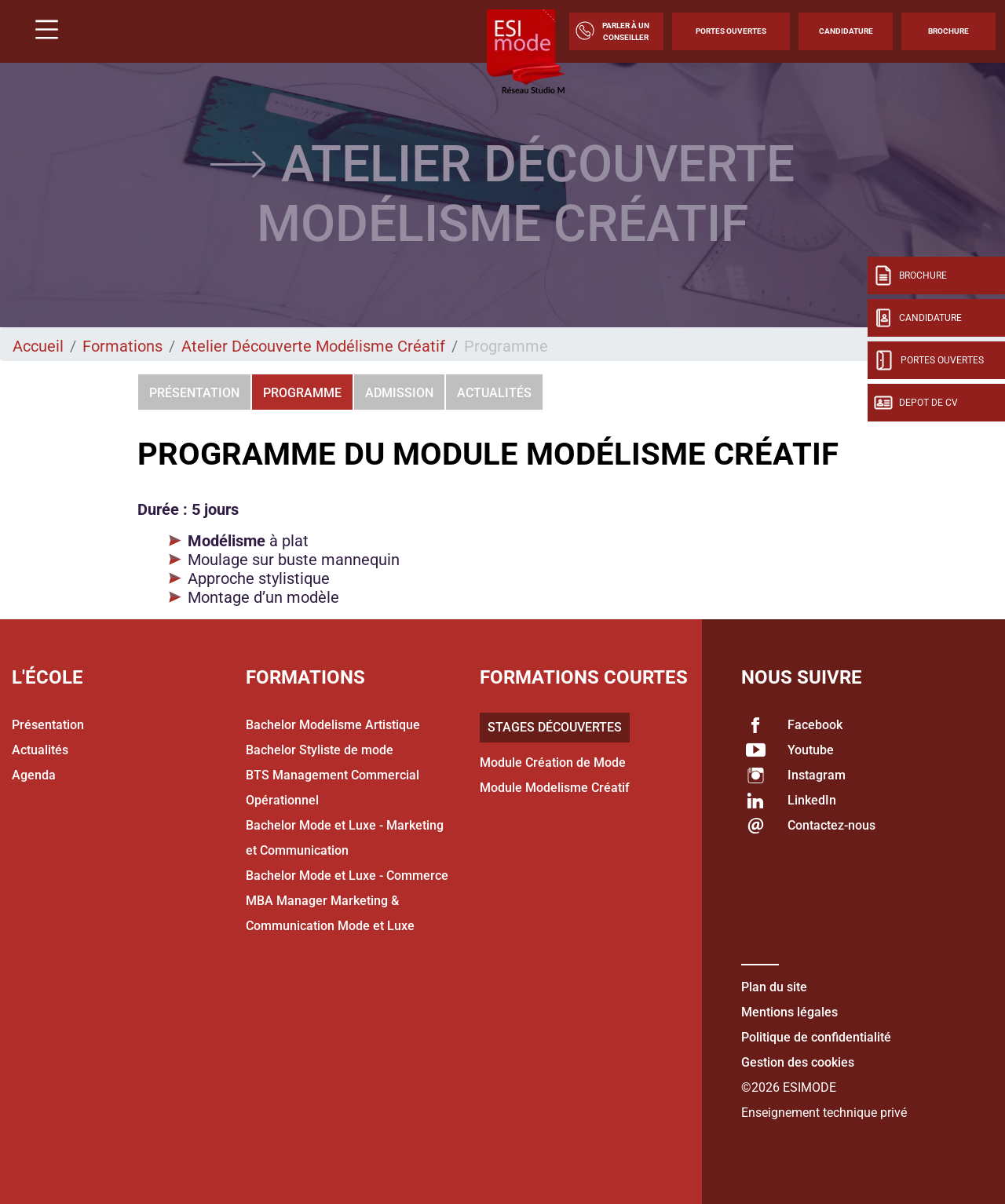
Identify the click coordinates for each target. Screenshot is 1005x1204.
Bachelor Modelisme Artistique (333, 724)
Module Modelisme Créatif (555, 787)
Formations (122, 346)
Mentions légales (789, 1012)
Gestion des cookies (797, 1062)
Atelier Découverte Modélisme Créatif (313, 346)
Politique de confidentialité (816, 1037)
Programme (302, 392)
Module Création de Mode (553, 762)
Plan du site (774, 987)
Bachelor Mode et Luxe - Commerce (347, 875)
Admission (399, 392)
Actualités (494, 392)
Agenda (34, 775)
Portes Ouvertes (731, 31)
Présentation (194, 392)
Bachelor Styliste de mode (319, 749)
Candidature (846, 31)
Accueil (38, 346)
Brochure (948, 31)
